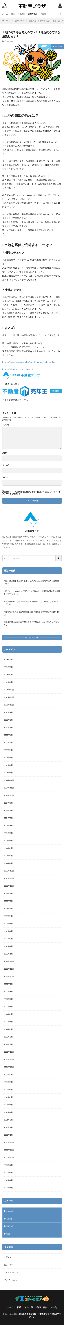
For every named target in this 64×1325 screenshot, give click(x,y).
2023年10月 (9, 886)
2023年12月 (9, 871)
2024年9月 (8, 803)
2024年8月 (8, 810)
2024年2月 (8, 856)
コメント (6, 425)
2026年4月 (8, 659)
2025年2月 (8, 765)
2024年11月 (9, 788)
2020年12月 (9, 1142)
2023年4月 (8, 931)
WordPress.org (10, 1280)
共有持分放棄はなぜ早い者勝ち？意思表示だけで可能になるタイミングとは (31, 602)
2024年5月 (8, 833)
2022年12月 (9, 961)
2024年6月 (8, 825)
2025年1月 (8, 773)
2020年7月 (8, 1180)
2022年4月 (8, 1022)
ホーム (5, 14)
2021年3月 (8, 1120)
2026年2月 (8, 674)
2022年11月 (9, 969)
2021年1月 (8, 1135)
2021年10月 (9, 1067)
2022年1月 (8, 1044)
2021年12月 (9, 1052)
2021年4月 (8, 1112)
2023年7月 (8, 908)
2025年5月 (8, 742)
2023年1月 (8, 954)
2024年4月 (8, 840)
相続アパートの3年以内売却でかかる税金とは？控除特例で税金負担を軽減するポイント (32, 592)
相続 (13, 14)
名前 (4, 453)
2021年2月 (8, 1127)
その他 (43, 14)
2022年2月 (8, 1037)
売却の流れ (32, 14)
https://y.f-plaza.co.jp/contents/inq (18, 369)
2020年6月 (8, 1188)
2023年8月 (8, 901)
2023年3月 (8, 939)
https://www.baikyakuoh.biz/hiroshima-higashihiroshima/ (29, 362)
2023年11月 (9, 878)
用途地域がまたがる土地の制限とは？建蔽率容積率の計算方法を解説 (31, 613)
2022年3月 (8, 1029)
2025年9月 (8, 712)
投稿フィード (9, 1265)
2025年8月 (8, 720)
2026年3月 (8, 667)
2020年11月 (9, 1150)
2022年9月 (8, 984)
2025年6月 (8, 735)
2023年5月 (8, 923)
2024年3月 (8, 848)
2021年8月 (8, 1082)
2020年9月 (8, 1165)
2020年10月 (9, 1157)
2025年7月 (8, 727)
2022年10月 (9, 976)
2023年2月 (8, 946)
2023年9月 (8, 893)
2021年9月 (8, 1074)
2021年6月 (8, 1097)
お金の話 (21, 14)
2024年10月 (9, 795)
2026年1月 (8, 682)
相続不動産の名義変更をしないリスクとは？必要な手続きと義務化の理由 (31, 582)
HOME (8, 21)
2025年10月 (9, 705)
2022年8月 (8, 991)
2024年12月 (9, 780)
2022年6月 (8, 1006)
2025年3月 (8, 757)
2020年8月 (8, 1172)
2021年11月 (9, 1059)
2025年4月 (8, 750)
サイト (5, 477)
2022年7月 (8, 999)
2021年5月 (8, 1105)
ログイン (7, 1257)
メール (5, 465)
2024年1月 (8, 863)
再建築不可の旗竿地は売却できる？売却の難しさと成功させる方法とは (31, 623)
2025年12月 (9, 690)
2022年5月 (8, 1014)
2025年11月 (9, 697)
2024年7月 (8, 818)
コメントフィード (11, 1272)
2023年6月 (8, 916)
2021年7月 (8, 1089)
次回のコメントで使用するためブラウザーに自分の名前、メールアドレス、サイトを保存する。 (31, 493)
